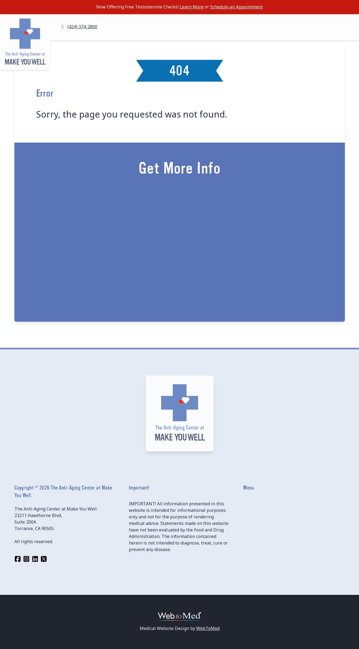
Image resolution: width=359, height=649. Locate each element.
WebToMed (208, 628)
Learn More (192, 7)
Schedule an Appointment (236, 7)
